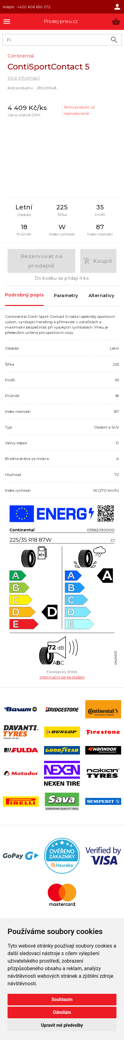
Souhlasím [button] (62, 999)
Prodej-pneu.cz (61, 21)
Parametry (66, 296)
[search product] (114, 40)
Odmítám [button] (62, 1012)
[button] (116, 21)
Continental (21, 56)
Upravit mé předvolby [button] (62, 1025)
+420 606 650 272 (33, 6)
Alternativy (101, 296)
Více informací (24, 78)
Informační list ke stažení (62, 677)
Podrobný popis (24, 295)
